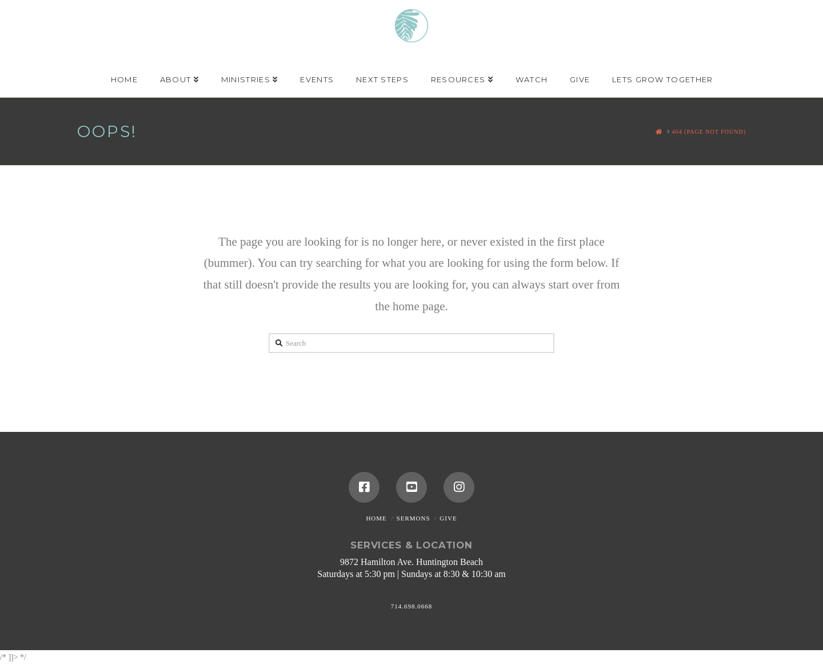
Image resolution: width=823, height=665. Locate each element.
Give (448, 518)
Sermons (413, 518)
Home (376, 518)
